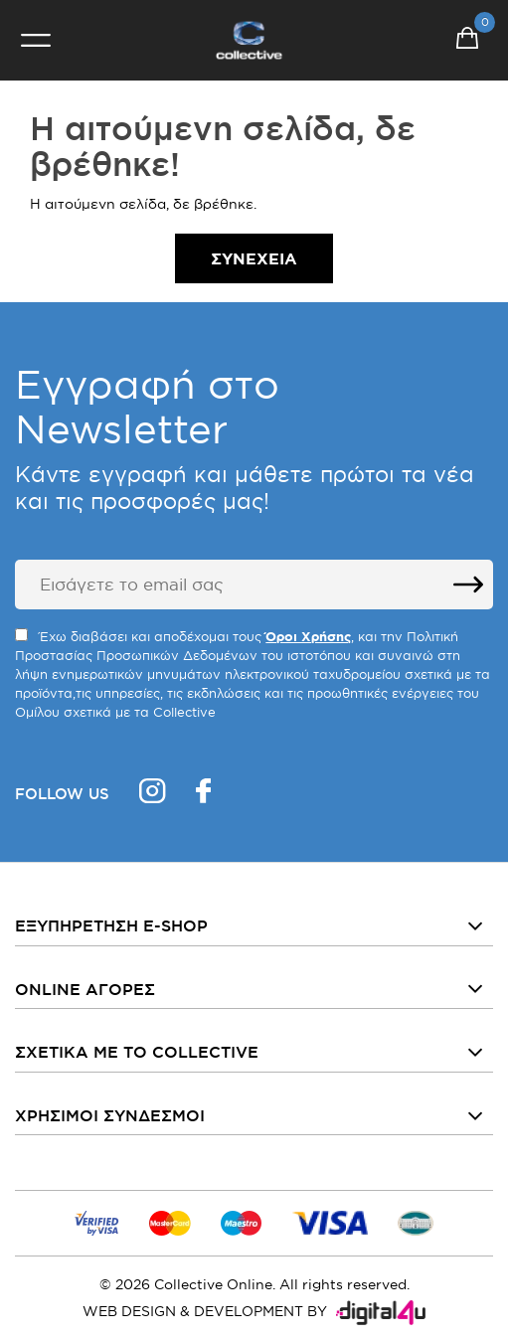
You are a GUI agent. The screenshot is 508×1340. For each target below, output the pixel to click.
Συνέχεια (254, 258)
